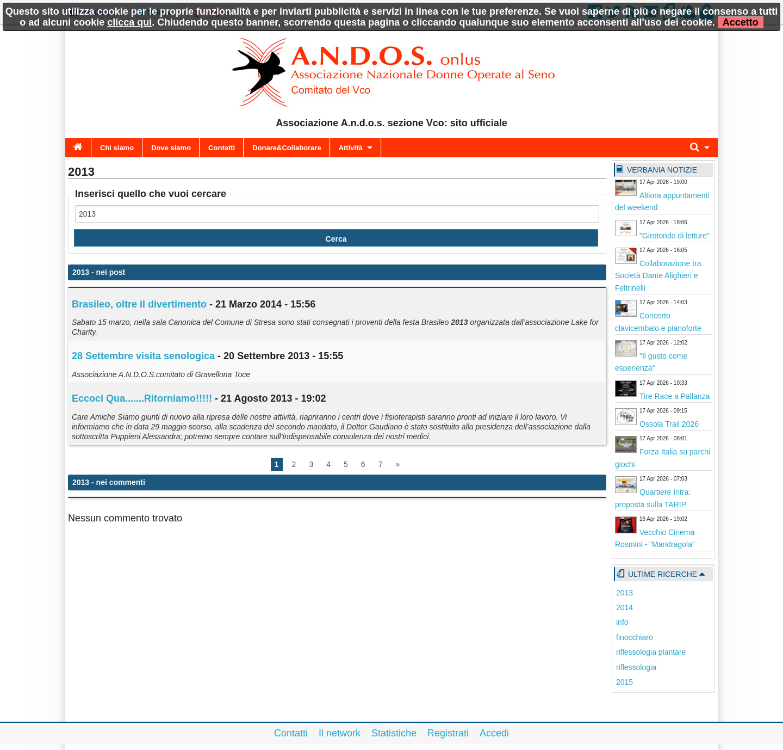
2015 (624, 682)
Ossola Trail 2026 (669, 424)
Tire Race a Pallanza (674, 396)
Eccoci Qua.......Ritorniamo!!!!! (142, 398)
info (622, 622)
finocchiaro (634, 637)
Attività (351, 148)
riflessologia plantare (651, 652)
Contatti (221, 148)
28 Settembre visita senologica (143, 356)
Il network (340, 733)
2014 (624, 607)
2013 (624, 592)
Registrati (448, 733)
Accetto (741, 22)
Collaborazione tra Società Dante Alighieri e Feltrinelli (658, 275)
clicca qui (129, 22)
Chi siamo (117, 148)
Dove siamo (171, 148)
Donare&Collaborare (286, 148)
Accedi (494, 733)
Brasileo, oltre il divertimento (139, 304)
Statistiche (394, 733)
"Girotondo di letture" (674, 235)
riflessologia (636, 667)
